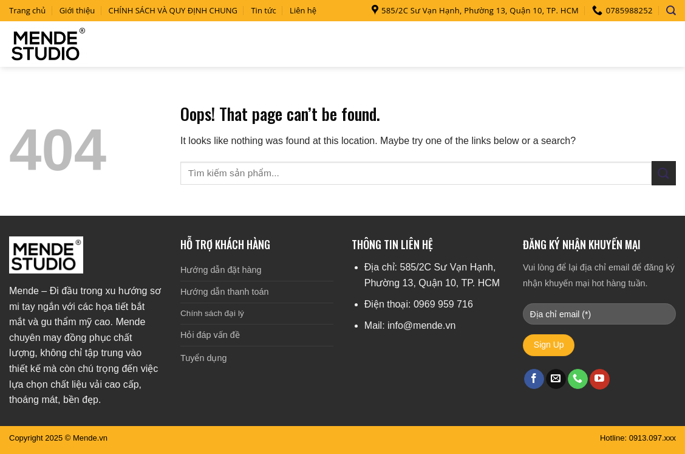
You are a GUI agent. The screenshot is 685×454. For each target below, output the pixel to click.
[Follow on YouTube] (600, 379)
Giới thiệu (77, 10)
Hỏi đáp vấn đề (210, 335)
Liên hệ (303, 10)
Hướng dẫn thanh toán (224, 292)
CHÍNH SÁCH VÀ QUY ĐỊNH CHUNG (173, 10)
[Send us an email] (556, 379)
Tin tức (263, 10)
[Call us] (578, 379)
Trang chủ (27, 10)
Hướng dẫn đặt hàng (220, 270)
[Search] (671, 10)
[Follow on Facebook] (534, 379)
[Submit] (664, 173)
